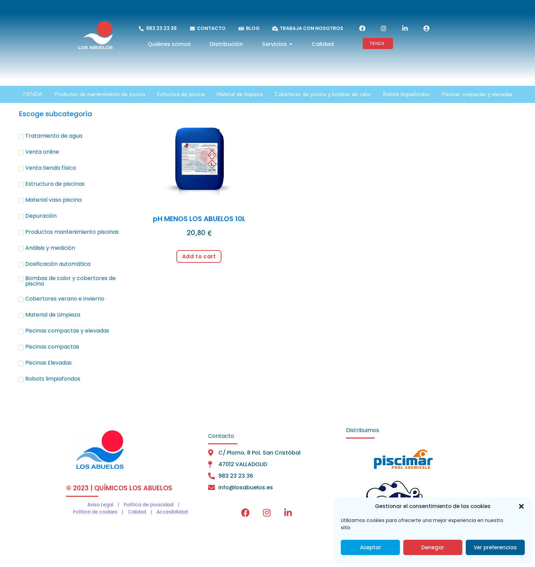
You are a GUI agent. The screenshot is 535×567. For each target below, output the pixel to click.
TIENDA (32, 94)
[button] (521, 506)
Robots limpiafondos (406, 94)
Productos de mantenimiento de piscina (99, 94)
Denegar (432, 547)
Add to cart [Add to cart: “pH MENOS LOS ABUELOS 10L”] (199, 256)
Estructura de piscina (181, 94)
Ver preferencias (495, 547)
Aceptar (370, 547)
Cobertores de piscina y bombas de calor (323, 94)
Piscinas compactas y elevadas (477, 94)
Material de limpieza (240, 94)
